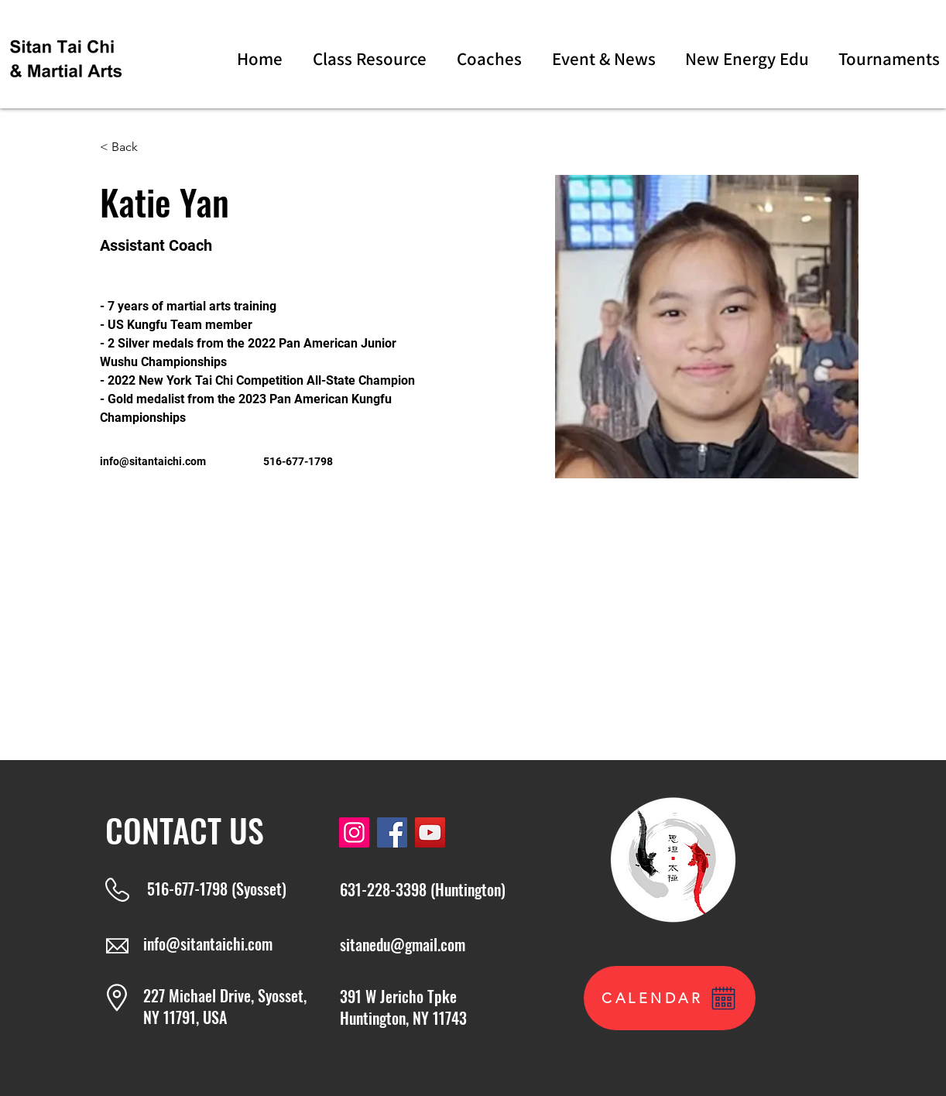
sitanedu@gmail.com (402, 944)
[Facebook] (392, 832)
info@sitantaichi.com (153, 461)
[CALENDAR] (670, 998)
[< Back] (130, 147)
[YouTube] (430, 832)
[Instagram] (354, 832)
